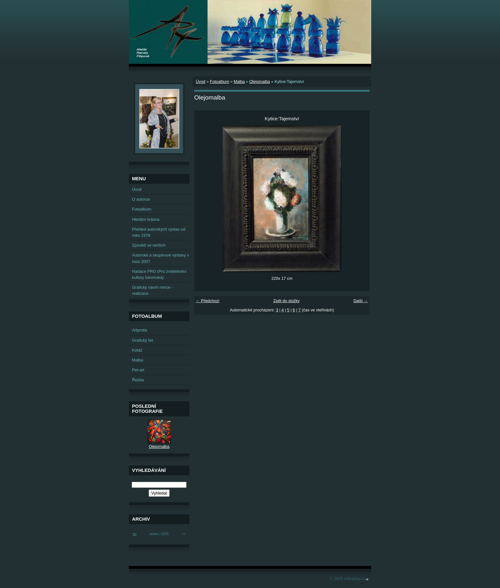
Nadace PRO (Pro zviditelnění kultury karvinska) (159, 274)
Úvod (200, 81)
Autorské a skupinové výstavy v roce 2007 (160, 258)
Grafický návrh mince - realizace (152, 290)
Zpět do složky (286, 300)
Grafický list (142, 340)
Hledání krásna (145, 219)
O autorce (141, 199)
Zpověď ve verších (148, 245)
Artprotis (139, 330)
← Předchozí (207, 300)
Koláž (137, 350)
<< (134, 534)
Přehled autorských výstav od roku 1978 (158, 232)
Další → (360, 300)
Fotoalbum (219, 81)
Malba (239, 81)
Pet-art (138, 370)
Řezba (138, 379)
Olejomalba (259, 81)
